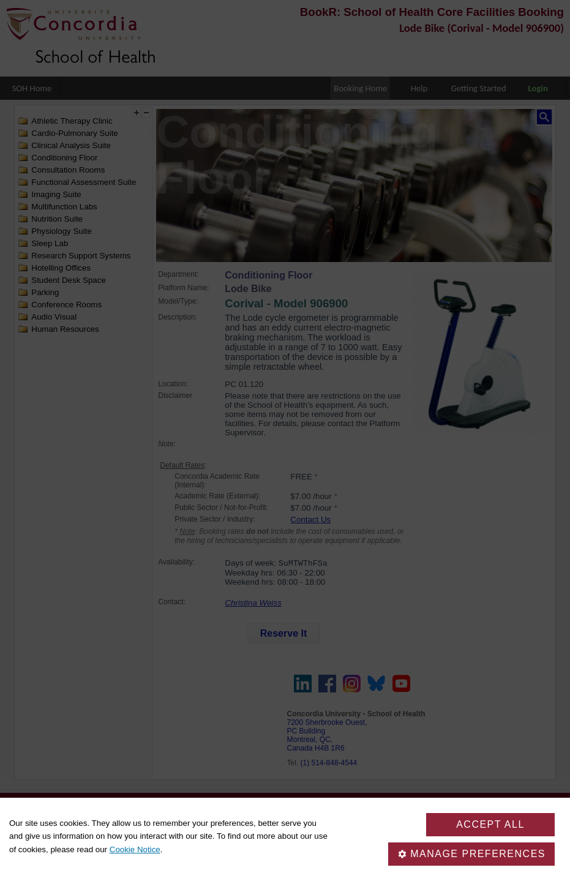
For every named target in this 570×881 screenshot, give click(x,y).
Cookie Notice (135, 849)
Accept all (490, 824)
